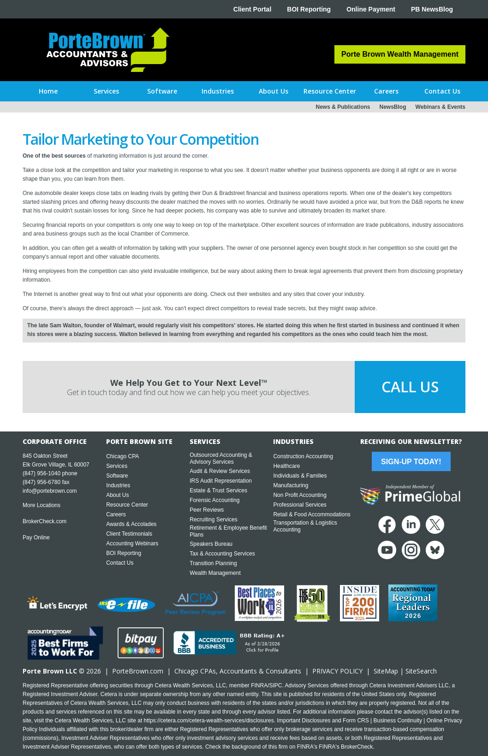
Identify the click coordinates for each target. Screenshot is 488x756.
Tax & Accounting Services (222, 553)
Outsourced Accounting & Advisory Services (221, 458)
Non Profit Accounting (299, 495)
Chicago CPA (122, 456)
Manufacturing (290, 485)
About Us (117, 495)
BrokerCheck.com (44, 521)
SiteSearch (421, 671)
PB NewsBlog (432, 9)
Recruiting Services (213, 519)
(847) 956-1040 (41, 473)
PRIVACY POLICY (337, 671)
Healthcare (286, 466)
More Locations (41, 505)
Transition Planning (213, 563)
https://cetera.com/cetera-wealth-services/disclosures (209, 720)
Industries (118, 485)
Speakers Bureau (211, 544)
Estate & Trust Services (218, 490)
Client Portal (252, 9)
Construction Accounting (303, 456)
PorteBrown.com (137, 671)
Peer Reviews (207, 510)
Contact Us (119, 563)
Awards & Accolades (131, 524)
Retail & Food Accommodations (311, 514)
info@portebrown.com (50, 491)
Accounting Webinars (132, 543)
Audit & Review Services (220, 471)
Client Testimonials (129, 534)
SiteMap (386, 671)
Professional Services (299, 505)
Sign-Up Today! (411, 462)
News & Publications (342, 107)
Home (48, 91)
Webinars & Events (440, 107)
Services (116, 466)
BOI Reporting (309, 9)
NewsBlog (393, 107)
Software (117, 475)
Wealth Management (215, 573)
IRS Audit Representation (221, 481)
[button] (106, 91)
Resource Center (127, 505)
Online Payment (370, 9)
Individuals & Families (300, 475)
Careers (116, 514)
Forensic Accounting (214, 500)
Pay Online (36, 537)
